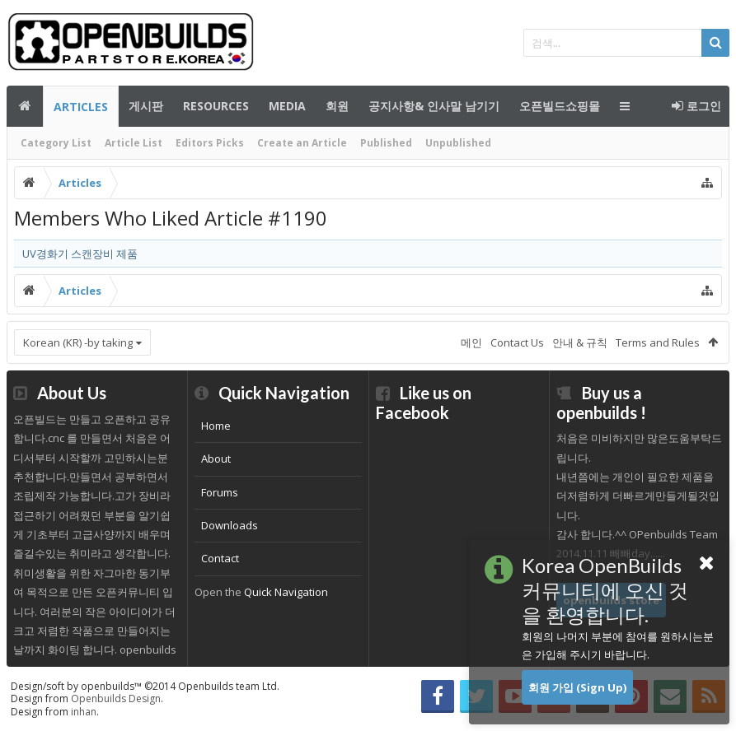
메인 (25, 106)
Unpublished (458, 143)
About (216, 458)
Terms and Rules (658, 342)
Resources (216, 106)
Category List (56, 143)
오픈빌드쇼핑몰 (559, 106)
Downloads (229, 525)
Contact (220, 558)
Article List (133, 143)
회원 (337, 106)
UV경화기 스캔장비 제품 (80, 253)
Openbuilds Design (116, 698)
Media (287, 106)
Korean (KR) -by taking (78, 342)
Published (386, 143)
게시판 (146, 106)
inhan (83, 712)
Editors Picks (210, 143)
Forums (219, 492)
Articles (81, 106)
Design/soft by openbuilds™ (145, 686)
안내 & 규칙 (579, 342)
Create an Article (302, 143)
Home (216, 425)
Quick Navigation (286, 591)
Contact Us (517, 342)
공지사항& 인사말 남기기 (433, 106)
